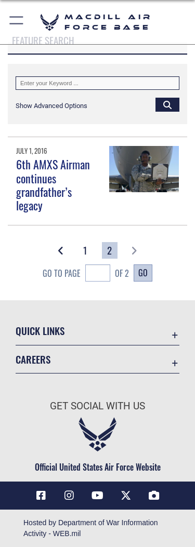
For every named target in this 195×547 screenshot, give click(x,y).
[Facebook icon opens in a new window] (41, 495)
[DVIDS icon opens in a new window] (154, 495)
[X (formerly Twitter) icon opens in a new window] (126, 495)
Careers (33, 359)
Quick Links (40, 330)
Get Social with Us (97, 406)
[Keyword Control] (97, 83)
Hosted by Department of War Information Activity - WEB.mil (90, 528)
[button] (17, 22)
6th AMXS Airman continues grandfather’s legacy (53, 185)
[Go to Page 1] (85, 250)
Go (143, 272)
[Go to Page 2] (110, 250)
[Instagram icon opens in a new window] (69, 495)
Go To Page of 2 (86, 274)
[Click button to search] (167, 104)
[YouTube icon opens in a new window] (98, 495)
